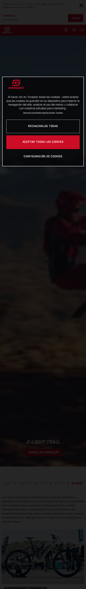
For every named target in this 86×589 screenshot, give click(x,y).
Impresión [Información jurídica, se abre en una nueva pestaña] (59, 113)
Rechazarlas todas (43, 126)
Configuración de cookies (43, 156)
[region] (43, 121)
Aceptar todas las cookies (43, 142)
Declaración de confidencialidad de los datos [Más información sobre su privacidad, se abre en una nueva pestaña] (39, 113)
